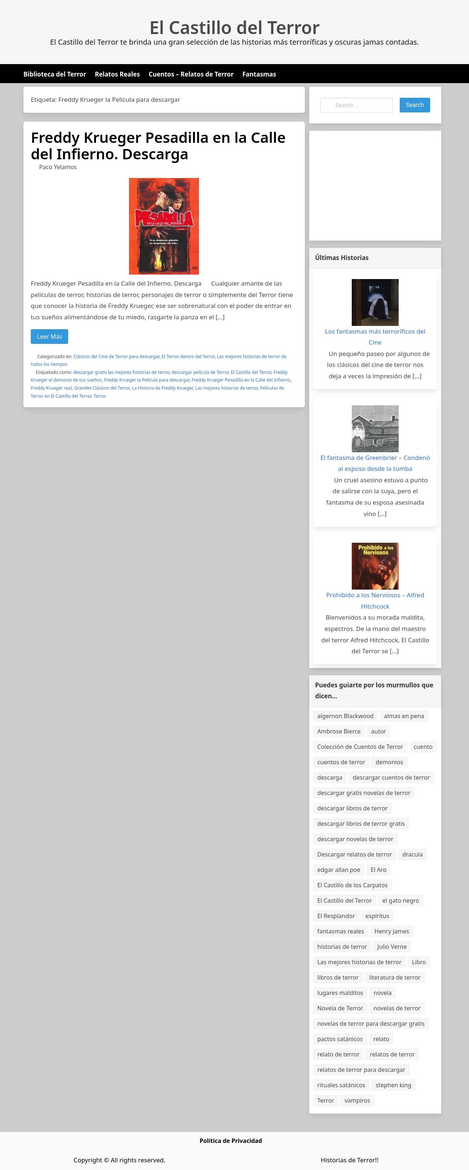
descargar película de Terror (200, 372)
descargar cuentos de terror (391, 777)
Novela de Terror (340, 1008)
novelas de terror (396, 1008)
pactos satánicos (340, 1039)
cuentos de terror (341, 762)
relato (381, 1039)
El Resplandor (336, 916)
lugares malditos (340, 993)
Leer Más (49, 337)
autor (378, 731)
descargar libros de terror (352, 808)
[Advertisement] (375, 185)
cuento (423, 747)
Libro (419, 962)
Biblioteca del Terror (54, 74)
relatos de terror (392, 1054)
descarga (329, 777)
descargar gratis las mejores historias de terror (121, 372)
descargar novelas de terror (355, 839)
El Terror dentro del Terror (188, 356)
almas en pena (404, 716)
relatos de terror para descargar (361, 1070)
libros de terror (338, 977)
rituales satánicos (341, 1085)
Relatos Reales (117, 74)
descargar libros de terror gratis (361, 824)
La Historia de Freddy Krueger (162, 388)
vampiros (357, 1100)
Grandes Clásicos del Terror (102, 388)
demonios (389, 762)
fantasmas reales (340, 931)
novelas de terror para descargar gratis (371, 1023)
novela (383, 993)
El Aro (379, 870)
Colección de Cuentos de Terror (360, 747)
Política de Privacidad (231, 1141)
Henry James (391, 931)
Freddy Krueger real (51, 388)
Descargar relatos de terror (354, 854)
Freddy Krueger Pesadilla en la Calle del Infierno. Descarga (158, 145)
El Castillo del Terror (234, 27)
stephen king (393, 1085)
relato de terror (338, 1054)
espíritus (377, 916)
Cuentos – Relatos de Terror (191, 74)
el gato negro (400, 900)
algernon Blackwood (345, 716)
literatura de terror (394, 977)
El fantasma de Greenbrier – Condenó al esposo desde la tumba (375, 463)
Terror (99, 396)
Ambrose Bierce (339, 731)
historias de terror (342, 947)
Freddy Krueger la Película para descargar (146, 380)
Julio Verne (392, 947)
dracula (412, 854)
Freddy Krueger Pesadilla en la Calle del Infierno (241, 380)
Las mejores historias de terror (226, 388)
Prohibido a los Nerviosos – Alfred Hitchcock (375, 600)
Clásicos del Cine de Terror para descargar (116, 356)
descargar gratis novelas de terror (363, 793)
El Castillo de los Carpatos (352, 885)
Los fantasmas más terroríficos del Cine (375, 337)
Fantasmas (259, 74)
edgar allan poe (338, 870)
